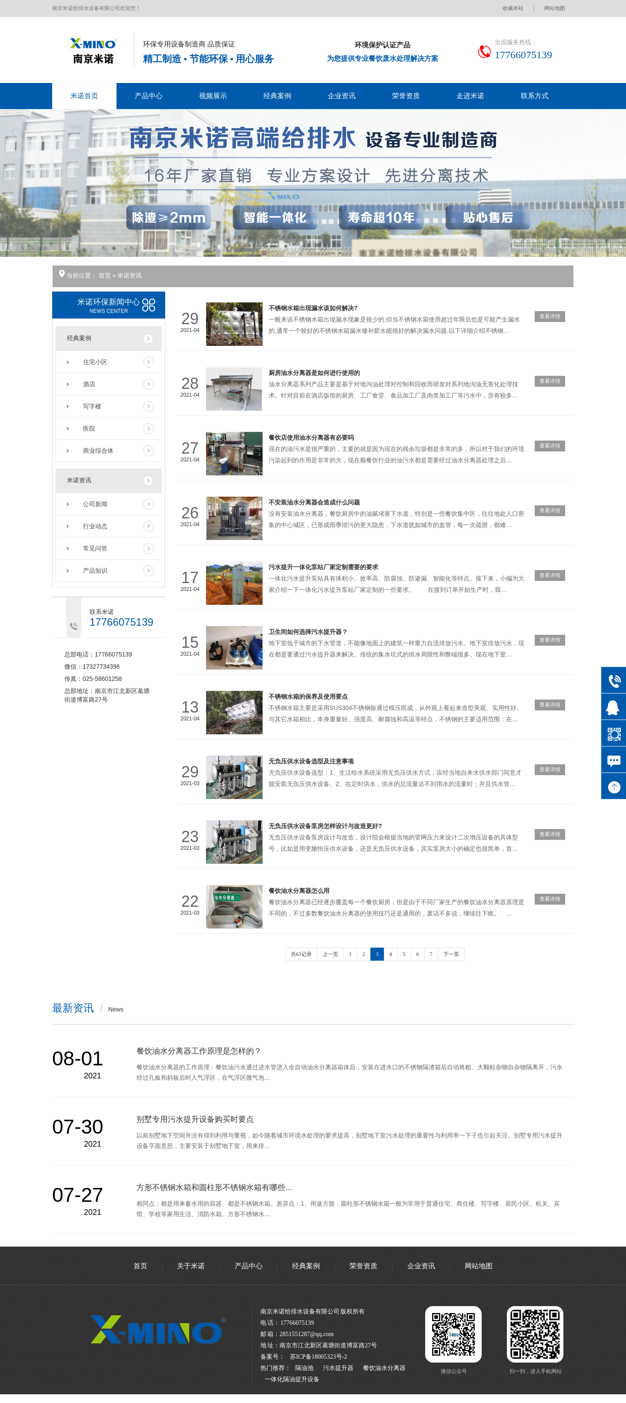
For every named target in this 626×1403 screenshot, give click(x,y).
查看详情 (549, 316)
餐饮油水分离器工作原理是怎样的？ (199, 1051)
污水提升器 (338, 1368)
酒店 (89, 384)
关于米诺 (191, 1266)
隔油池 (304, 1368)
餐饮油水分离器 (384, 1368)
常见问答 (95, 548)
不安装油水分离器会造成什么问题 (314, 502)
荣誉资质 (406, 96)
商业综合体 (98, 450)
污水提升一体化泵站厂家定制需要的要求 (323, 567)
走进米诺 (470, 96)
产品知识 (95, 570)
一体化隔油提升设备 (292, 1379)
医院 (89, 428)
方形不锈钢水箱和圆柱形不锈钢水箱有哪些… (215, 1187)
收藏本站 (513, 8)
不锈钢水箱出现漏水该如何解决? (313, 308)
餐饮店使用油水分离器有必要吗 (311, 437)
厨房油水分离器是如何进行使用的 (314, 372)
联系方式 (535, 96)
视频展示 (213, 96)
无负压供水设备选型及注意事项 (311, 761)
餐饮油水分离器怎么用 (299, 890)
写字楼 (92, 406)
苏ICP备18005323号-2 (318, 1356)
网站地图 (554, 8)
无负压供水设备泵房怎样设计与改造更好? (325, 826)
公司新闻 (95, 504)
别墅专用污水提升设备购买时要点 (195, 1119)
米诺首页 (84, 96)
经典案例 (277, 96)
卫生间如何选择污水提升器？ (308, 631)
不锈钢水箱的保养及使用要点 (308, 696)
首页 (106, 275)
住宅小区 (95, 361)
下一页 (451, 954)
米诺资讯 (129, 275)
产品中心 (149, 96)
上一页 (330, 954)
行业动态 (95, 526)
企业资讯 (342, 96)
